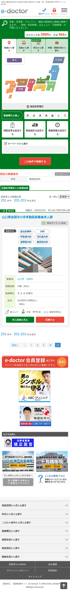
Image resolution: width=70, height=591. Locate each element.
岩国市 (29, 279)
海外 (14, 60)
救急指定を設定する (35, 132)
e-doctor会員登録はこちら (35, 362)
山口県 (20, 279)
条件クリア (64, 174)
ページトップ (60, 585)
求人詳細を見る (20, 320)
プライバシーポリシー (17, 570)
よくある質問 (52, 478)
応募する (50, 320)
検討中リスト (44, 14)
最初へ (15, 345)
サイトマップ (35, 576)
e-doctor (14, 11)
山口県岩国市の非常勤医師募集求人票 (27, 217)
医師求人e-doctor (17, 564)
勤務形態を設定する (57, 132)
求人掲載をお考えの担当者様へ (18, 480)
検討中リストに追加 (54, 223)
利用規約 (52, 570)
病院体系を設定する (12, 132)
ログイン (54, 14)
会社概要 (52, 564)
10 (50, 345)
